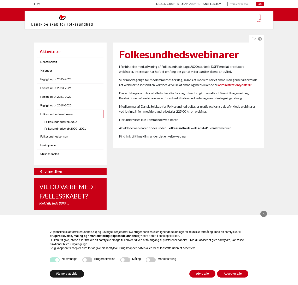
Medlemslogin (165, 3)
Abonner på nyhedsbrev (205, 3)
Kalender (46, 70)
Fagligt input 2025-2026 (55, 79)
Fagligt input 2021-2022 (55, 96)
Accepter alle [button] (233, 273)
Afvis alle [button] (202, 273)
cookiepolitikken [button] (169, 236)
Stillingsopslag (49, 154)
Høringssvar (48, 145)
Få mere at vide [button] (66, 273)
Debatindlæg (48, 61)
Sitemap (182, 3)
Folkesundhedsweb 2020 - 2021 (65, 128)
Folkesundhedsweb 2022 (60, 121)
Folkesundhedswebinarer (56, 114)
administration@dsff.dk (235, 85)
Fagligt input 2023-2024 (55, 88)
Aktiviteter (50, 51)
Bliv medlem (51, 171)
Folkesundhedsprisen (54, 136)
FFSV (37, 3)
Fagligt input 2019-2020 (55, 105)
